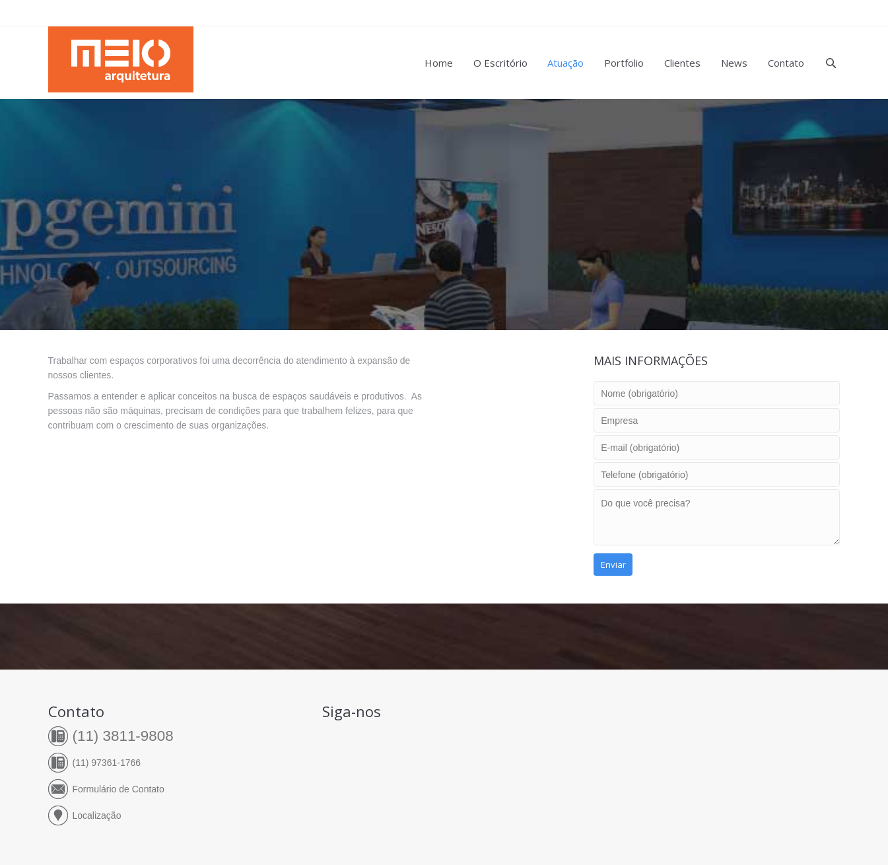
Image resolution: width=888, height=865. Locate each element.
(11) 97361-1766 (107, 762)
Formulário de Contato (118, 789)
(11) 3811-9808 (123, 736)
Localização (97, 815)
